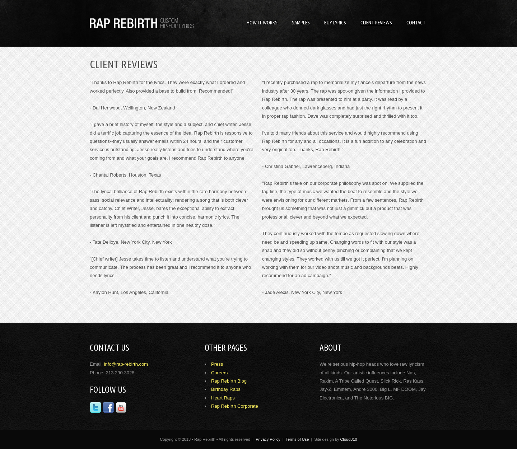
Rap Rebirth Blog (229, 381)
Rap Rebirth (143, 23)
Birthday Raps (226, 389)
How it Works (262, 22)
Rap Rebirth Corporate (234, 406)
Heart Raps (223, 398)
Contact (415, 22)
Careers (219, 372)
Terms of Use (297, 439)
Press (217, 364)
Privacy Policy (268, 439)
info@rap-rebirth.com (126, 364)
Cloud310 (348, 439)
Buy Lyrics (335, 22)
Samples (301, 22)
